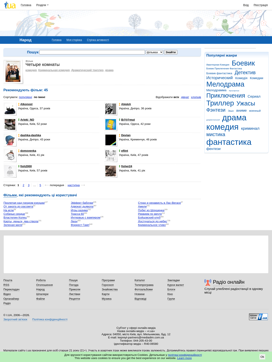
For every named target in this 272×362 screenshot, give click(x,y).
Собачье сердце (14, 213)
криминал (250, 128)
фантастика (228, 142)
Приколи (74, 289)
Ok (262, 356)
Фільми (10, 195)
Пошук (73, 280)
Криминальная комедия (54, 70)
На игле (9, 210)
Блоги (171, 289)
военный (255, 110)
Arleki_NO (26, 119)
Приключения (225, 95)
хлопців (196, 97)
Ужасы (246, 103)
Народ (40, 289)
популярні (25, 97)
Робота (40, 280)
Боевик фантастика (219, 73)
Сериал (254, 96)
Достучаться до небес (152, 221)
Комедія (241, 78)
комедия (222, 126)
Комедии (256, 78)
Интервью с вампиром (85, 217)
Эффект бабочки (82, 202)
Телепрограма (144, 284)
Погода (73, 284)
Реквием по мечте (150, 213)
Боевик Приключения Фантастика (224, 68)
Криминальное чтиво (152, 225)
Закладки (173, 280)
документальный (213, 120)
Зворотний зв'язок (15, 319)
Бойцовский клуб (149, 217)
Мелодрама (225, 84)
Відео (7, 294)
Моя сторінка (74, 39)
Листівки (74, 294)
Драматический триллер (87, 70)
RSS (6, 284)
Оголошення (44, 284)
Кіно (170, 294)
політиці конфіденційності (185, 354)
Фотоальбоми (144, 289)
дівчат (185, 97)
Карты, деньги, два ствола (21, 221)
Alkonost (25, 104)
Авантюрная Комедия (217, 64)
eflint (123, 150)
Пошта (7, 280)
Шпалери (42, 294)
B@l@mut (127, 119)
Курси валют (175, 284)
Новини (139, 294)
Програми (108, 280)
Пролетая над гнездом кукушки (24, 202)
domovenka (27, 150)
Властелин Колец (15, 217)
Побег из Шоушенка (151, 210)
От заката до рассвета (18, 206)
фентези (213, 149)
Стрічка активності (98, 39)
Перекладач (11, 289)
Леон (74, 221)
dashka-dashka (29, 135)
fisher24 (125, 166)
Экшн (231, 111)
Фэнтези (215, 110)
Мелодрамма (216, 90)
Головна (26, 5)
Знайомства (110, 289)
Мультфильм (234, 91)
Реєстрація (261, 5)
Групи (171, 298)
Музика (106, 298)
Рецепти (74, 298)
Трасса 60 (77, 213)
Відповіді (140, 298)
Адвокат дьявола (82, 206)
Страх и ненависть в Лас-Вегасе (159, 202)
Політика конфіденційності (49, 319)
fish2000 (25, 166)
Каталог (140, 280)
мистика (215, 134)
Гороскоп (108, 284)
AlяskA (125, 104)
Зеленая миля (13, 225)
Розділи (41, 5)
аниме (241, 110)
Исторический (219, 78)
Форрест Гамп (80, 225)
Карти (105, 294)
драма (234, 117)
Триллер (220, 103)
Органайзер (11, 298)
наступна (74, 185)
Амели (142, 206)
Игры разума (79, 210)
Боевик (243, 63)
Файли (40, 298)
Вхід (246, 5)
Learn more (184, 358)
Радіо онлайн (229, 282)
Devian (124, 135)
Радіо (7, 303)
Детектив (245, 72)
